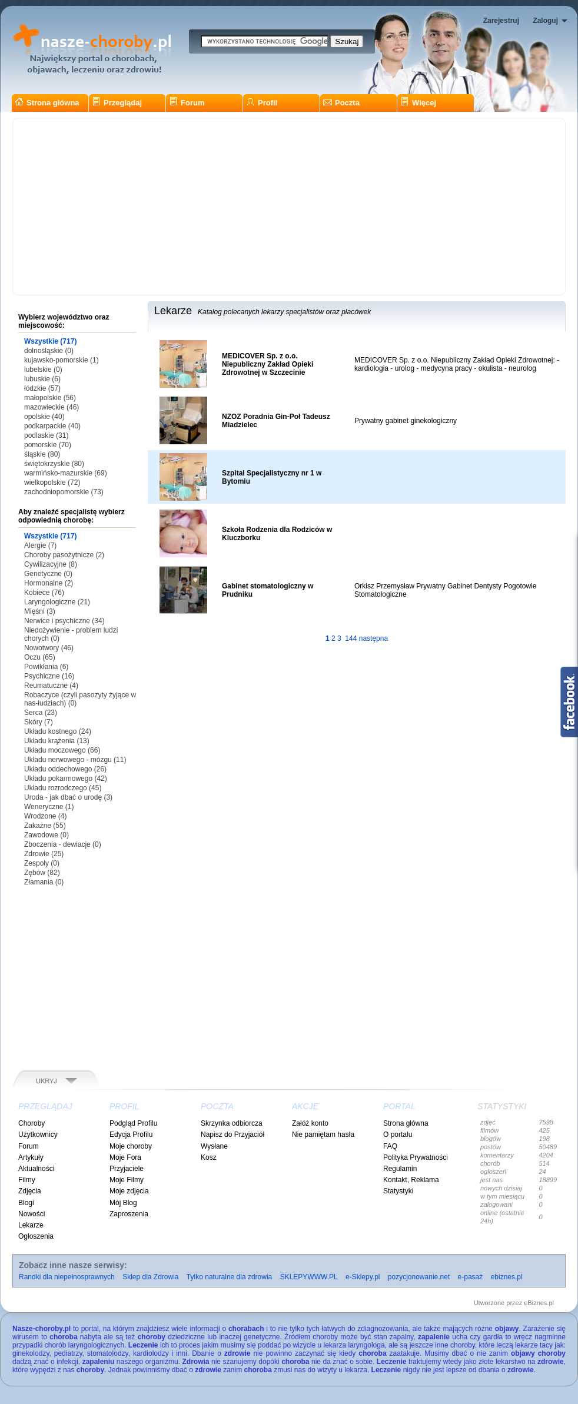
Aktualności (36, 1169)
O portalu (397, 1134)
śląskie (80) (42, 454)
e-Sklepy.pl (363, 1277)
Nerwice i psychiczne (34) (64, 621)
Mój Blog (123, 1203)
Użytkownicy (38, 1134)
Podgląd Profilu (133, 1123)
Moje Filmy (126, 1180)
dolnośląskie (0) (49, 351)
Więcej (418, 102)
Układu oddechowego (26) (65, 769)
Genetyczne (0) (48, 574)
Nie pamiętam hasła (323, 1134)
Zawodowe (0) (46, 835)
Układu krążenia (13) (56, 741)
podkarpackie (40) (52, 426)
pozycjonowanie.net (419, 1277)
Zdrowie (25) (44, 854)
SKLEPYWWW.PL (309, 1277)
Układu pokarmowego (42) (65, 778)
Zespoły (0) (41, 863)
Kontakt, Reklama (411, 1180)
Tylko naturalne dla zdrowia (229, 1277)
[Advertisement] (289, 206)
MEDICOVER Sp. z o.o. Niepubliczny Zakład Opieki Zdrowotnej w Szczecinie (267, 364)
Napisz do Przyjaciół (232, 1134)
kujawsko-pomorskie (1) (61, 360)
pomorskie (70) (47, 445)
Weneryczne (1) (49, 807)
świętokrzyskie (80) (54, 464)
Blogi (26, 1203)
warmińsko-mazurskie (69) (65, 473)
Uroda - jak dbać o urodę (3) (68, 797)
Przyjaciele (126, 1169)
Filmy (26, 1180)
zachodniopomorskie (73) (64, 492)
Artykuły (31, 1157)
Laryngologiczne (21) (57, 602)
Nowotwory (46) (49, 648)
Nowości (31, 1214)
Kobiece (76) (44, 592)
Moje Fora (125, 1157)
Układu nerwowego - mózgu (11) (75, 760)
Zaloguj (545, 20)
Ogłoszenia (36, 1236)
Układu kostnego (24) (57, 731)
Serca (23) (40, 712)
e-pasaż (470, 1277)
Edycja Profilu (130, 1134)
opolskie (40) (44, 416)
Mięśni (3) (39, 611)
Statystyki (398, 1191)
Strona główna (47, 102)
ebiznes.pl (507, 1277)
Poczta (341, 102)
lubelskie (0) (43, 369)
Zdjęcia (29, 1191)
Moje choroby (130, 1146)
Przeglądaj (117, 102)
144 (351, 638)
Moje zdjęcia (129, 1191)
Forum (186, 102)
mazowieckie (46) (51, 407)
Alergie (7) (40, 545)
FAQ (390, 1146)
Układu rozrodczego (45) (62, 788)
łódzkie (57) (42, 388)
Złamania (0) (44, 882)
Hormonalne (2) (48, 583)
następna (373, 638)
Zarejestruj (501, 20)
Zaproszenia (128, 1214)
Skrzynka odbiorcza (232, 1123)
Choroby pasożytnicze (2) (64, 555)
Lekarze (31, 1225)
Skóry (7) (38, 722)
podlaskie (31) (46, 435)
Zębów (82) (42, 873)
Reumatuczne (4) (51, 685)
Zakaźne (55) (45, 825)
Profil (261, 102)
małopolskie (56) (50, 398)
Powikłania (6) (46, 667)
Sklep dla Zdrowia (150, 1277)
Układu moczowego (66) (62, 750)
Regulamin (400, 1169)
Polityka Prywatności (415, 1157)
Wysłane (214, 1146)
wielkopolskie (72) (52, 482)
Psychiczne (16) (49, 676)
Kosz (209, 1157)
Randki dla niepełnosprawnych (67, 1277)
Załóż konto (310, 1123)
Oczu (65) (39, 657)
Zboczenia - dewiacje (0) (62, 844)
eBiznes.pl (539, 1302)
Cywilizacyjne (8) (50, 564)
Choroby (31, 1123)
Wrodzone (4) (45, 816)
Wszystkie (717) (50, 341)
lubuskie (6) (42, 379)
